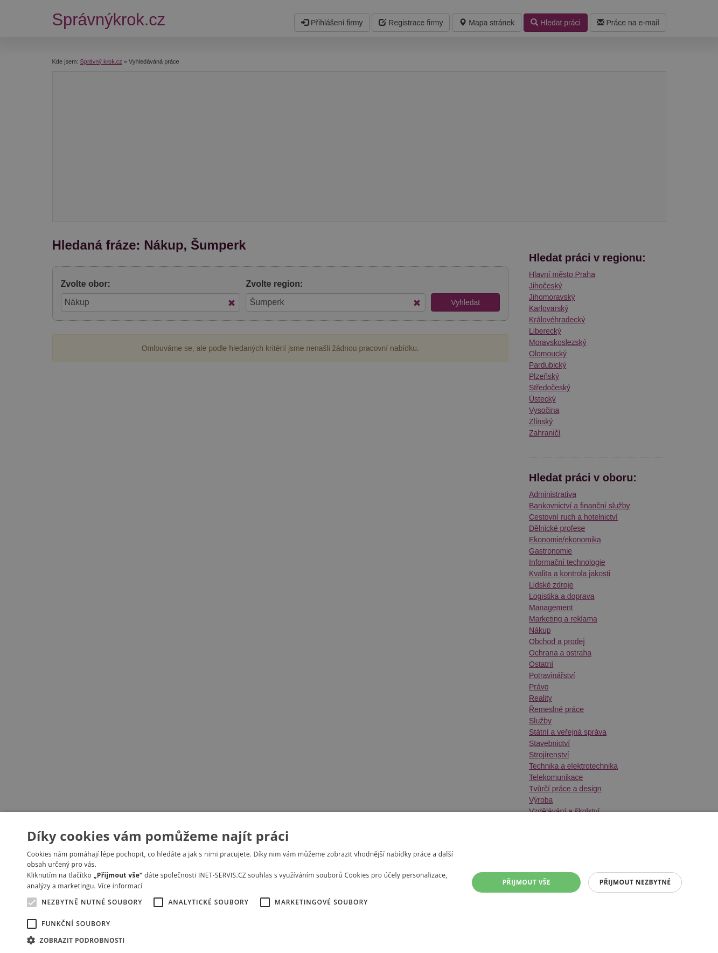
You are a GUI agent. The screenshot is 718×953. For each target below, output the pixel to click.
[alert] (359, 476)
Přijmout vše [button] (526, 882)
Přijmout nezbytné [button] (635, 882)
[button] (241, 940)
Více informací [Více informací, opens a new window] (119, 885)
